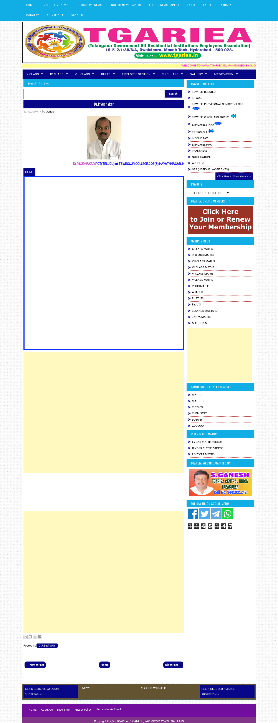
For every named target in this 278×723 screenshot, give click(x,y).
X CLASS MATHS (202, 248)
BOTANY (197, 419)
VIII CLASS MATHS (203, 261)
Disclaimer (63, 707)
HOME (30, 5)
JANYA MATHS (201, 316)
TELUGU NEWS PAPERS (164, 5)
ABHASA (226, 5)
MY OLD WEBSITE (152, 687)
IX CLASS (57, 74)
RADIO (191, 5)
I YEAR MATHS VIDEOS (207, 441)
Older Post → (173, 665)
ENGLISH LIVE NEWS (55, 5)
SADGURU (77, 15)
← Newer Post (35, 665)
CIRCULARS (170, 74)
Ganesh (50, 111)
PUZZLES (198, 298)
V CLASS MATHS (202, 279)
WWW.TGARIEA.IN (172, 718)
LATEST (208, 5)
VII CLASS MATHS (203, 267)
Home (104, 665)
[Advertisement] (104, 382)
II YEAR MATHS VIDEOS (207, 448)
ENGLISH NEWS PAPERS (125, 5)
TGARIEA (123, 718)
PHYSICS (197, 407)
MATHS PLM (199, 323)
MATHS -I (198, 394)
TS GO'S (197, 97)
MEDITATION (223, 74)
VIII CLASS (82, 74)
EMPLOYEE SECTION (136, 74)
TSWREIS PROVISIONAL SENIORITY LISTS (217, 107)
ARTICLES (198, 163)
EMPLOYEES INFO (207, 123)
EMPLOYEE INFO (202, 144)
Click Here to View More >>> (234, 176)
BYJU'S (196, 304)
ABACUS (197, 292)
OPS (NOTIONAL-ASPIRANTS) (210, 169)
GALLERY (196, 74)
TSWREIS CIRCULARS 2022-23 (215, 116)
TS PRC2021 (203, 131)
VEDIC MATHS (201, 286)
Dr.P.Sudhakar (104, 104)
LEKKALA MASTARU (205, 310)
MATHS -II (198, 401)
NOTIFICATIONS (202, 157)
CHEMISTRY (199, 413)
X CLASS (32, 74)
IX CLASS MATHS (203, 255)
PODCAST (32, 15)
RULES (106, 74)
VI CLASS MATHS (203, 273)
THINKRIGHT (55, 15)
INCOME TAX (200, 138)
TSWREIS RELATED (204, 91)
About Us (47, 707)
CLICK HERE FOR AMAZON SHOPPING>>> (51, 688)
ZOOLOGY (198, 425)
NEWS (86, 687)
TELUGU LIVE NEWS (89, 5)
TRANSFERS (199, 150)
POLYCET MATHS (203, 454)
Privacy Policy (83, 707)
